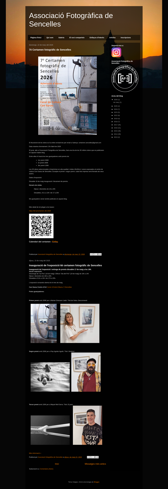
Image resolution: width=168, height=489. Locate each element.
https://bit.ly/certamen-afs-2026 (40, 211)
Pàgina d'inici (35, 38)
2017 (116, 125)
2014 (116, 134)
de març (116, 102)
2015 (116, 131)
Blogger (96, 482)
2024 (116, 109)
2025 (116, 106)
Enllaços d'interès (97, 38)
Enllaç (55, 242)
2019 (116, 118)
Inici (57, 464)
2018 (116, 122)
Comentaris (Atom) (46, 469)
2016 (116, 128)
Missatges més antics (95, 464)
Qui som (50, 38)
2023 (116, 112)
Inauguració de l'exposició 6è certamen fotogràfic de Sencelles (65, 265)
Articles (112, 38)
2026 (116, 99)
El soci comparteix (76, 38)
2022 (116, 115)
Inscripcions (126, 38)
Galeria (61, 38)
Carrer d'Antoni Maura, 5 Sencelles (59, 287)
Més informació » (35, 453)
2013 (116, 137)
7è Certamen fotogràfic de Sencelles (50, 49)
